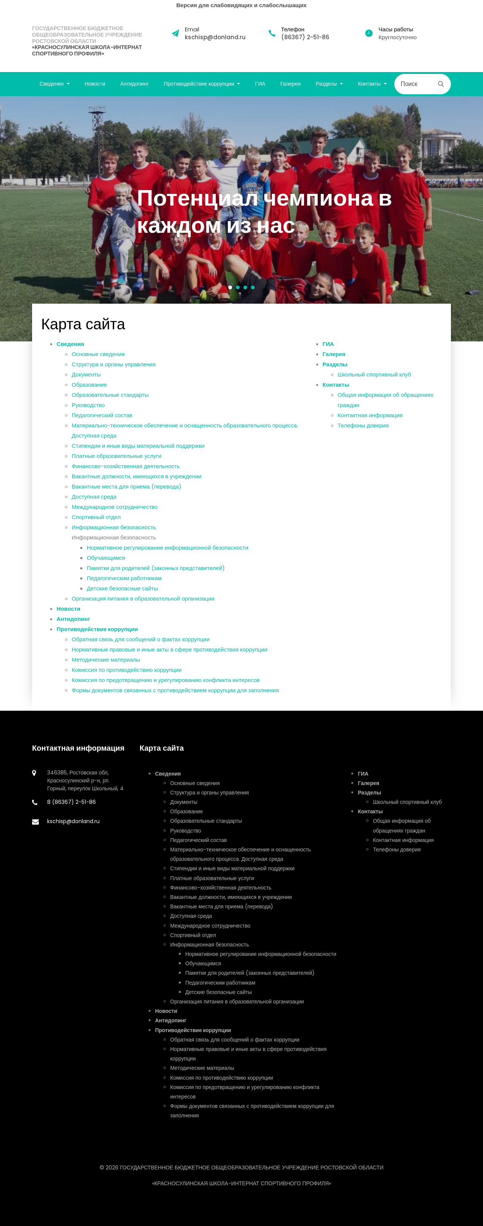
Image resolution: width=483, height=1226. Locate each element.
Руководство (88, 413)
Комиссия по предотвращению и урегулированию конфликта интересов (166, 688)
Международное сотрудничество (115, 515)
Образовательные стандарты (110, 403)
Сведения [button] (52, 84)
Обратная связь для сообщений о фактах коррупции (140, 647)
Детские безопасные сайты (122, 597)
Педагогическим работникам (124, 586)
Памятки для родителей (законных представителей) (156, 576)
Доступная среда (94, 505)
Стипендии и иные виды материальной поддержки (138, 454)
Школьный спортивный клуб (374, 383)
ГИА (260, 84)
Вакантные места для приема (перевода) (127, 495)
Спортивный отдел (96, 525)
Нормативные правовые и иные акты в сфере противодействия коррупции (170, 658)
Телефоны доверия (363, 434)
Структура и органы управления (114, 372)
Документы (86, 383)
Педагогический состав (102, 423)
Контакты (336, 393)
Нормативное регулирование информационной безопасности (167, 556)
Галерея (290, 84)
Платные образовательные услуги (117, 464)
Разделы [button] (327, 84)
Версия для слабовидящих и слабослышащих (241, 5)
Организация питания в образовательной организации (143, 607)
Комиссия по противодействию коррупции (127, 678)
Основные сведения (98, 362)
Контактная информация (370, 423)
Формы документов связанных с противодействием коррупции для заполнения (175, 698)
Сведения (70, 352)
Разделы (335, 372)
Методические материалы (106, 668)
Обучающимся (106, 566)
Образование (89, 393)
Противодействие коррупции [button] (199, 84)
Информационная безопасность (114, 535)
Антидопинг (134, 84)
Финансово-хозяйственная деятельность (126, 474)
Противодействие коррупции (97, 637)
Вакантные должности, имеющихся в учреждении (137, 485)
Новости (95, 84)
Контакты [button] (370, 84)
